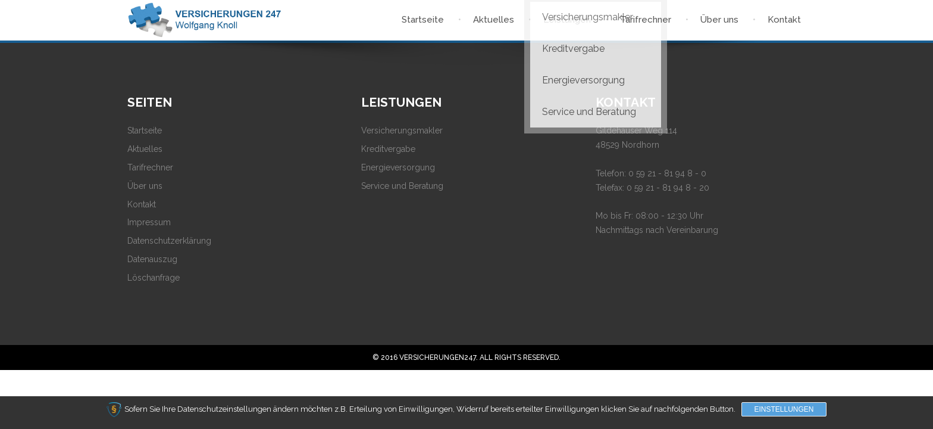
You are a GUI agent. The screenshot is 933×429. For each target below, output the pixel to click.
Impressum (149, 222)
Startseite (144, 130)
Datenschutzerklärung (169, 240)
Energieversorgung (398, 167)
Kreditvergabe (388, 149)
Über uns (144, 186)
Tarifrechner (150, 167)
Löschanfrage (153, 277)
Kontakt (141, 204)
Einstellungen (783, 409)
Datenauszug (152, 259)
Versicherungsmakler (402, 130)
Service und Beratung (402, 186)
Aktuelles (144, 149)
